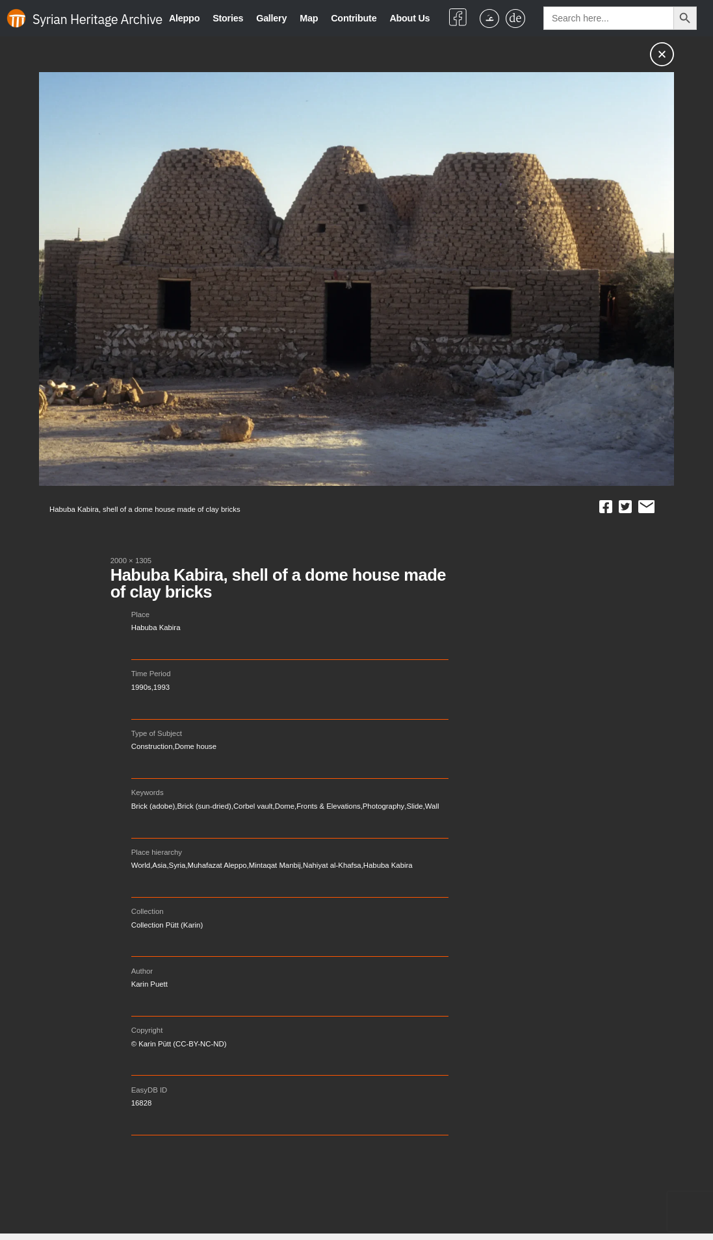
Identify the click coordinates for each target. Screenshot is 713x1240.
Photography (383, 806)
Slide (414, 806)
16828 (141, 1103)
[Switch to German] (515, 18)
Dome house (195, 746)
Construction (152, 746)
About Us (409, 18)
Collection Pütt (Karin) (167, 925)
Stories (228, 18)
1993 (161, 687)
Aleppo (184, 18)
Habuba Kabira (156, 627)
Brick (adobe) (153, 806)
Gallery (271, 18)
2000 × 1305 (131, 560)
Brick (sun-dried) (204, 806)
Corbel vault (253, 806)
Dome (284, 806)
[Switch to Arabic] (489, 18)
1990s (141, 687)
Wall (432, 806)
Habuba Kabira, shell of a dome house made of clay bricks (278, 583)
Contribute (353, 18)
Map (309, 18)
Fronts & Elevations (328, 806)
